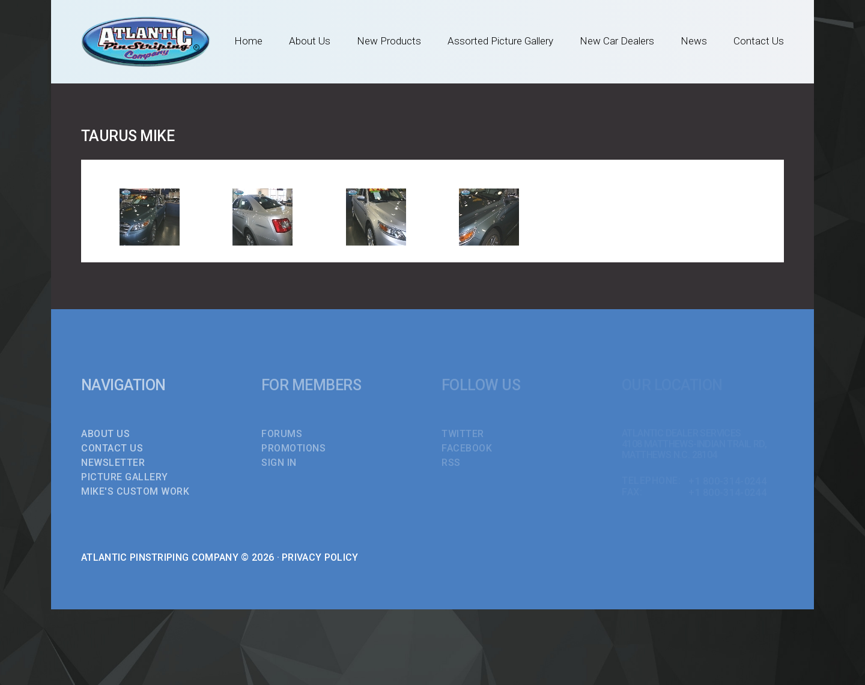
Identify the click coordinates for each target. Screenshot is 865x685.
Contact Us (758, 41)
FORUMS (281, 433)
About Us (309, 41)
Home (248, 41)
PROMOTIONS (293, 448)
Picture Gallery (124, 477)
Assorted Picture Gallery (500, 41)
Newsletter (113, 462)
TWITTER (463, 433)
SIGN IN (279, 462)
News (694, 41)
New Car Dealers (617, 41)
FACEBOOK (467, 448)
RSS (451, 462)
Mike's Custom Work (135, 491)
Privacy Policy (320, 557)
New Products (389, 41)
